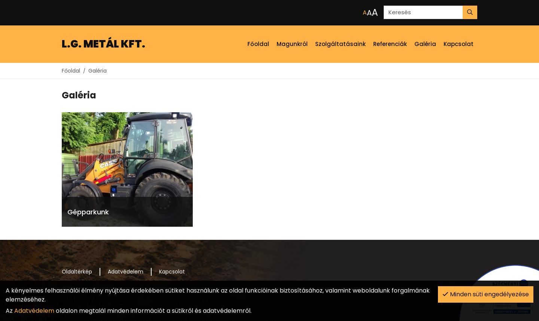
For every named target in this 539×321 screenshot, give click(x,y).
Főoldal (71, 70)
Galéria (97, 70)
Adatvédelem (34, 310)
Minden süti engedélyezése (485, 294)
